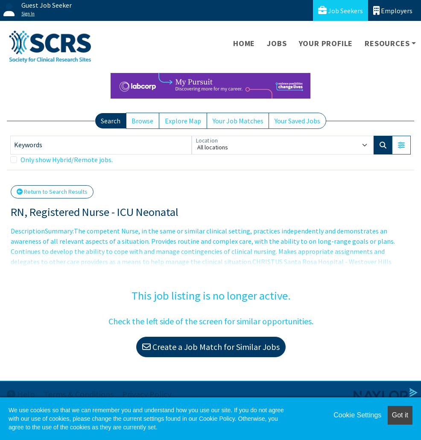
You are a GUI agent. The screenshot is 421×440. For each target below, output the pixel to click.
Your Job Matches (238, 121)
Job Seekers (340, 10)
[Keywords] (101, 145)
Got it (400, 415)
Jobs (277, 43)
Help (21, 394)
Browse (142, 121)
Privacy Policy (146, 394)
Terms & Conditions (79, 394)
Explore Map (183, 121)
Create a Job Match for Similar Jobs (211, 346)
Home (244, 43)
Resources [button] (387, 43)
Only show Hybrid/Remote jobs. (66, 159)
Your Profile (326, 43)
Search (110, 121)
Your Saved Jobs (297, 121)
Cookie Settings (357, 415)
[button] (401, 145)
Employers (392, 10)
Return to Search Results (52, 191)
